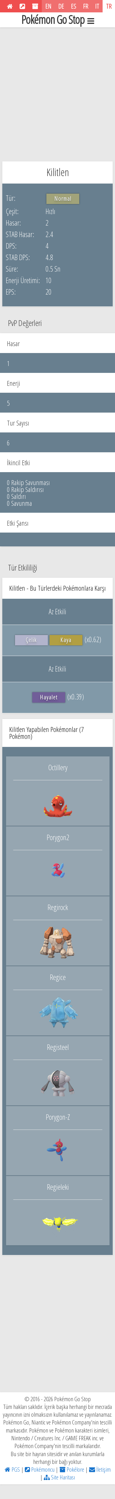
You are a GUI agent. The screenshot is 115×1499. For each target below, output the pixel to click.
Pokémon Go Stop (57, 19)
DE (61, 6)
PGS (12, 1469)
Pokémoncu (39, 1469)
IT (97, 6)
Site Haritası (59, 1477)
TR (109, 6)
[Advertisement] (57, 93)
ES (73, 6)
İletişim (100, 1469)
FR (85, 6)
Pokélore (71, 1469)
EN (48, 6)
